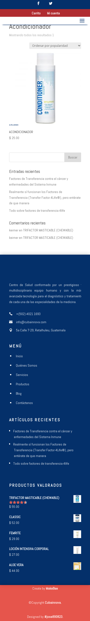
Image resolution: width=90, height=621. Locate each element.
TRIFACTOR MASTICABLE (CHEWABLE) (48, 230)
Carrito (36, 13)
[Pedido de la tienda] (55, 45)
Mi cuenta (53, 13)
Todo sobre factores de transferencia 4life (37, 210)
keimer (13, 230)
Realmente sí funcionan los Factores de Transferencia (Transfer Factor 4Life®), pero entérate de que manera (45, 197)
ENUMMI (13, 125)
